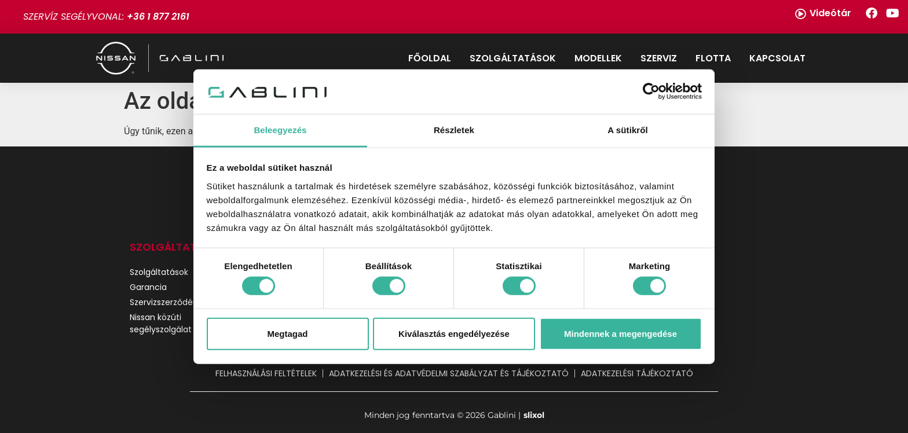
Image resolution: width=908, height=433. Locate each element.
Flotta (713, 58)
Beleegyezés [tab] (280, 130)
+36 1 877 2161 (158, 16)
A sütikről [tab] (627, 130)
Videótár (830, 13)
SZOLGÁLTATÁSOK (177, 247)
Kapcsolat (777, 58)
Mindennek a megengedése (620, 333)
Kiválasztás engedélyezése (454, 333)
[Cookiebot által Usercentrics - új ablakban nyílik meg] (651, 91)
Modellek (598, 58)
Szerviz (658, 58)
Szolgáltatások (513, 58)
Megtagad (287, 333)
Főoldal (429, 58)
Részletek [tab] (454, 130)
